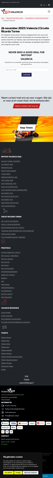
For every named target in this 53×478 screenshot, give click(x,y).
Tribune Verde (5, 344)
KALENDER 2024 (7, 193)
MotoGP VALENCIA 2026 (14, 18)
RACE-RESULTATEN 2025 (10, 203)
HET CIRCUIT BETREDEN (9, 221)
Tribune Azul (5, 347)
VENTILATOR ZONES (8, 234)
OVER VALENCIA (6, 316)
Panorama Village (7, 366)
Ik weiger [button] (18, 472)
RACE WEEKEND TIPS (8, 184)
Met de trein (5, 262)
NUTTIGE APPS (6, 297)
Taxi (2, 281)
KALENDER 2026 (7, 164)
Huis (2, 18)
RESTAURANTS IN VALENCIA (11, 319)
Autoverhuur (5, 284)
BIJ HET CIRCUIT (7, 294)
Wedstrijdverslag (6, 168)
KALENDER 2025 (7, 200)
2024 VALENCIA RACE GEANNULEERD (14, 190)
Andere (3, 369)
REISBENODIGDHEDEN (9, 272)
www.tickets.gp (26, 382)
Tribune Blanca (6, 337)
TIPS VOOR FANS (7, 180)
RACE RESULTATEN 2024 (9, 196)
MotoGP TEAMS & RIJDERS (10, 161)
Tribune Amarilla (6, 350)
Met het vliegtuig (7, 259)
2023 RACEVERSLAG (8, 206)
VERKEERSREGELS (7, 288)
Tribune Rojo (5, 341)
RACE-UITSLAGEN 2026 (9, 187)
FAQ (26, 376)
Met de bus (5, 265)
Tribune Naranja (6, 353)
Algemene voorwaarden (9, 397)
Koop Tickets (26, 127)
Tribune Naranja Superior (9, 360)
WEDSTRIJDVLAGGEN (8, 171)
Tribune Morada (6, 363)
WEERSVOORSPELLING (9, 177)
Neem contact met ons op (26, 106)
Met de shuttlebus (7, 268)
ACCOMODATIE (6, 291)
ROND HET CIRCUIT (8, 275)
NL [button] (44, 5)
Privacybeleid (5, 399)
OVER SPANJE (6, 313)
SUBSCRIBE (26, 75)
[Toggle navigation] (49, 11)
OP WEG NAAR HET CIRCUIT (10, 252)
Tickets (26, 379)
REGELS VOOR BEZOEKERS (10, 224)
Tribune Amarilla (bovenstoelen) (11, 357)
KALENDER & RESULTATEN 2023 (36, 18)
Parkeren (4, 278)
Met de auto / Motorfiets (9, 256)
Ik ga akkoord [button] (8, 472)
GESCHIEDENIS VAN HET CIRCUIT (12, 228)
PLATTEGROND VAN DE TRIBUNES (13, 237)
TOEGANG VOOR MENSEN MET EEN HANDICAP (17, 231)
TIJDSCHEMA (5, 174)
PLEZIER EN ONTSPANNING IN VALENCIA (15, 322)
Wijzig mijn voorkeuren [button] (30, 472)
